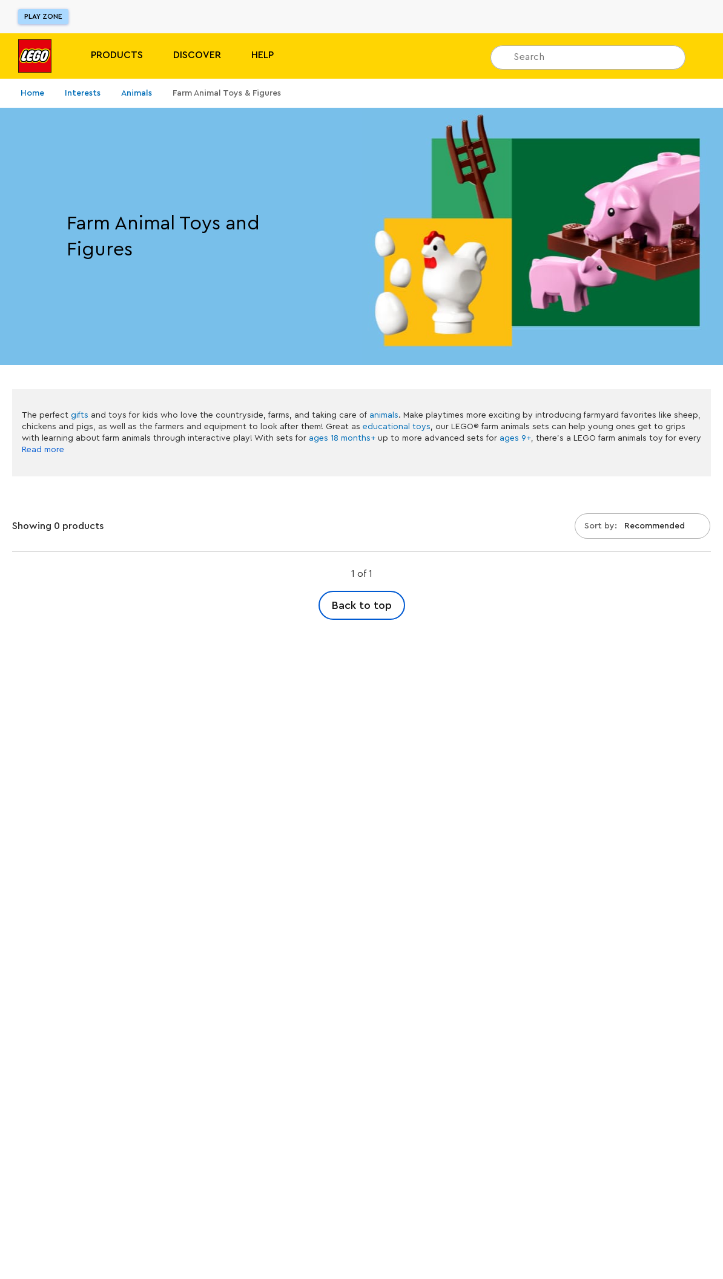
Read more (43, 450)
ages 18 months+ (342, 438)
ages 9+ (515, 438)
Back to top (362, 605)
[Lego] (34, 56)
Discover (197, 55)
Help (262, 55)
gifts (79, 415)
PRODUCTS (117, 55)
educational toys (397, 426)
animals (383, 415)
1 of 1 (361, 574)
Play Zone (43, 16)
